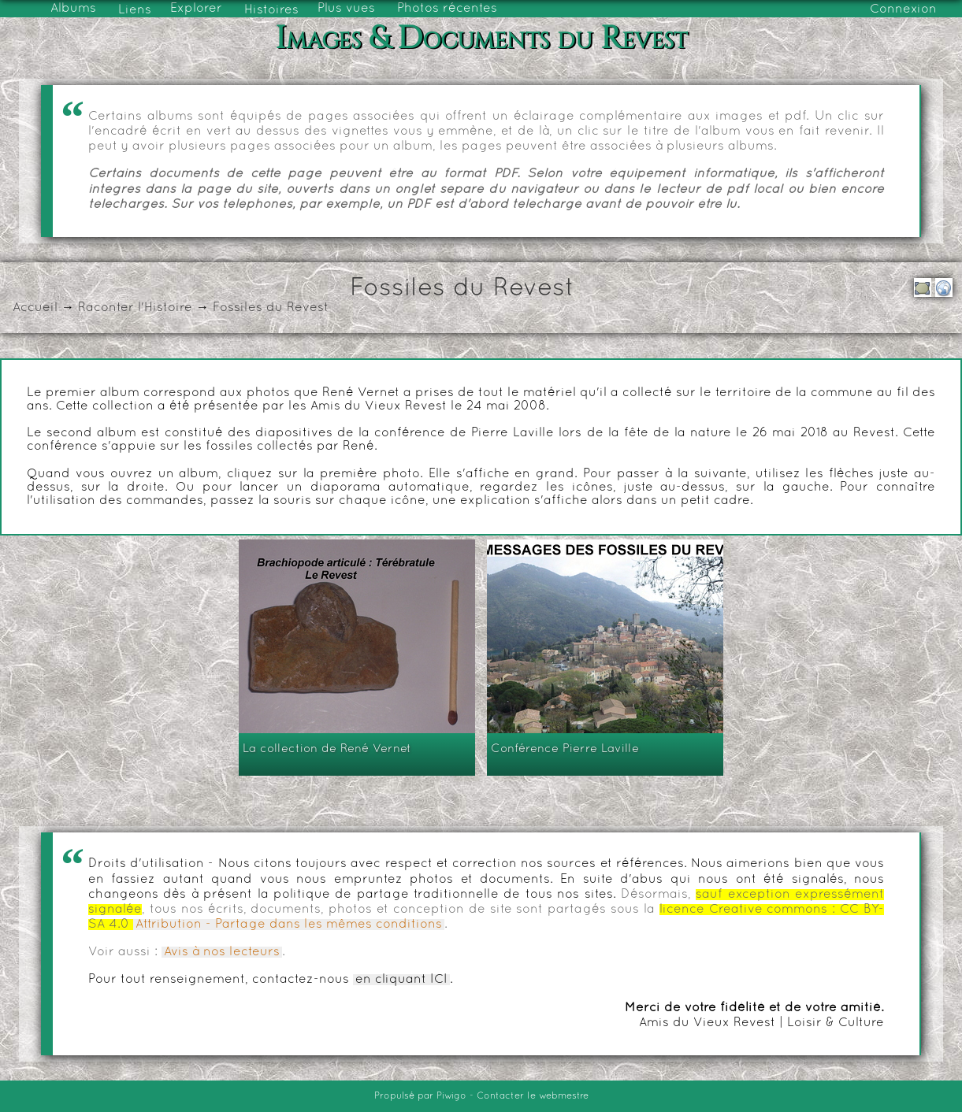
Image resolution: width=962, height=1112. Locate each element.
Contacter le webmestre (533, 1096)
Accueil (35, 307)
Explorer (196, 8)
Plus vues (346, 8)
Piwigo (451, 1096)
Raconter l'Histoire (135, 307)
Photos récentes (447, 8)
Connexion (903, 9)
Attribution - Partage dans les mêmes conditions (289, 924)
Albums (73, 8)
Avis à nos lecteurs (222, 952)
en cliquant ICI (401, 979)
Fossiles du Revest (271, 307)
